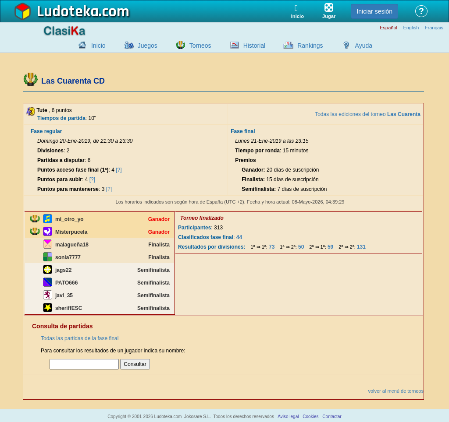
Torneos (200, 45)
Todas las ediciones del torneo (367, 114)
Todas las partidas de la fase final (79, 338)
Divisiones (50, 151)
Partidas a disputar (61, 160)
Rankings (310, 45)
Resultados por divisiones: (211, 247)
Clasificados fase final (205, 237)
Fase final (243, 131)
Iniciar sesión (374, 11)
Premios (245, 160)
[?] (118, 170)
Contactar (331, 416)
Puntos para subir (59, 179)
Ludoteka (68, 12)
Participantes (194, 228)
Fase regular (46, 131)
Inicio (98, 45)
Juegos (147, 45)
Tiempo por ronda (257, 151)
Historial (254, 45)
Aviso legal (288, 416)
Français (434, 27)
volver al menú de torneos (396, 391)
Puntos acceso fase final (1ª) (73, 170)
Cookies (310, 416)
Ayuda (363, 45)
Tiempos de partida (61, 118)
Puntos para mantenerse (68, 189)
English (411, 27)
